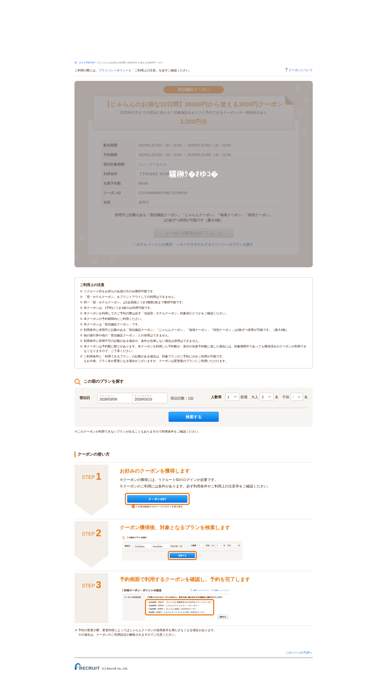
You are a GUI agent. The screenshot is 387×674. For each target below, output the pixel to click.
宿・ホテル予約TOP (84, 62)
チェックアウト (143, 395)
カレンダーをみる (152, 164)
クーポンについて (299, 70)
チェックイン (106, 395)
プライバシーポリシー (114, 70)
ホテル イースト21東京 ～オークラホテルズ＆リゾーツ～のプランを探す (194, 244)
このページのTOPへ (299, 652)
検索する (194, 417)
